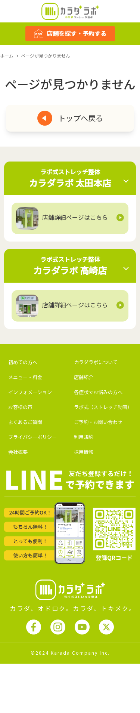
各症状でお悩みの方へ (98, 392)
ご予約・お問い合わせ (98, 421)
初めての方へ (22, 362)
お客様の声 (20, 407)
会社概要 (18, 451)
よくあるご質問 (25, 421)
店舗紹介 (83, 377)
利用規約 (83, 436)
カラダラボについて (96, 362)
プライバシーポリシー (32, 436)
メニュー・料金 (25, 377)
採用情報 (83, 451)
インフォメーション (30, 392)
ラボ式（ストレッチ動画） (103, 407)
